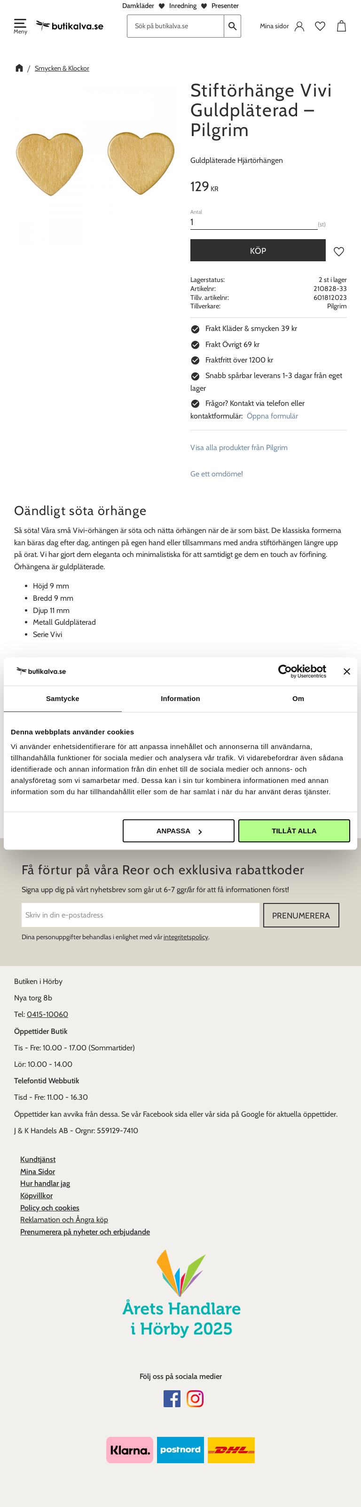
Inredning (182, 5)
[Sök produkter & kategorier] (175, 26)
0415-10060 (47, 1014)
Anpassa (179, 831)
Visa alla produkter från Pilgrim (239, 447)
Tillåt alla (294, 831)
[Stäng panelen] (347, 671)
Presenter (225, 5)
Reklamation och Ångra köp (64, 1219)
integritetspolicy (186, 937)
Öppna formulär (272, 415)
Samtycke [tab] (62, 698)
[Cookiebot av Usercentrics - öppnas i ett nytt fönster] (285, 671)
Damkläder (138, 5)
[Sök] (232, 26)
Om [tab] (298, 698)
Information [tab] (180, 698)
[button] (19, 27)
